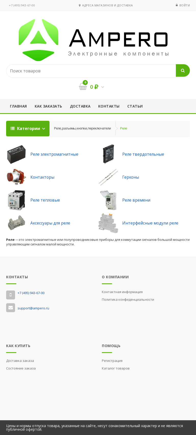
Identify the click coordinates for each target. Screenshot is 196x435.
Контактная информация (122, 291)
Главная (18, 106)
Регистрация (112, 360)
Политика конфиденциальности (128, 299)
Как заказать (48, 106)
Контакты (109, 106)
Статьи (135, 106)
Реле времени (136, 200)
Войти (184, 5)
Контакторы (42, 177)
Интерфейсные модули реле (150, 223)
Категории (25, 128)
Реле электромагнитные (54, 154)
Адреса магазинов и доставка (106, 5)
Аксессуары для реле (50, 223)
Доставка (80, 106)
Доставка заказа (20, 360)
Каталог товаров (116, 368)
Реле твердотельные (143, 154)
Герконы (130, 177)
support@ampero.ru (33, 308)
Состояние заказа (21, 368)
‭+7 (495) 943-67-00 (22, 5)
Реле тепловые (45, 200)
